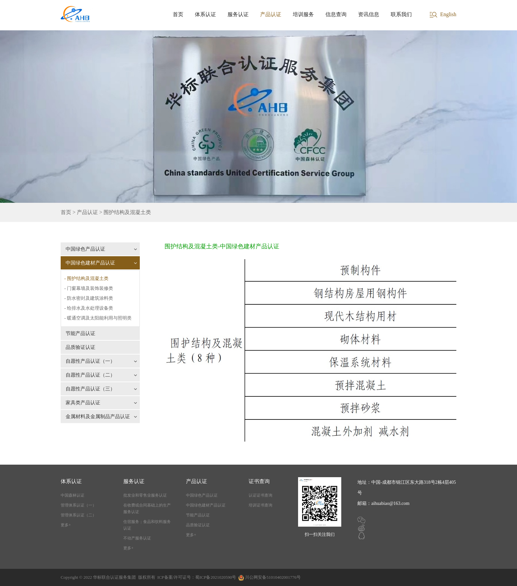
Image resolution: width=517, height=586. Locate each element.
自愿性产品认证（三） (101, 388)
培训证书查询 (260, 505)
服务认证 (238, 14)
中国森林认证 (72, 495)
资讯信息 (368, 14)
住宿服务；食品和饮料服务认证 (147, 525)
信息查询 (336, 14)
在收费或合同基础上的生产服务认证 (147, 508)
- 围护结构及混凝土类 (86, 278)
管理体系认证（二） (78, 515)
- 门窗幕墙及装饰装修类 (88, 288)
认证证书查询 (260, 495)
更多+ (66, 525)
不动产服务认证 (137, 538)
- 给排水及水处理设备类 (88, 308)
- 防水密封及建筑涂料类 (88, 298)
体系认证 (205, 14)
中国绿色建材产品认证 (101, 262)
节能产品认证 (80, 333)
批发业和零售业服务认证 (145, 495)
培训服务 (303, 14)
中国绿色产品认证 (101, 249)
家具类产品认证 (101, 402)
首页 (178, 14)
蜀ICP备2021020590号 (215, 577)
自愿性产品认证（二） (101, 375)
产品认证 (270, 14)
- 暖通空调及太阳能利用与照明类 (98, 318)
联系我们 (401, 14)
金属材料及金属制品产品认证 (101, 416)
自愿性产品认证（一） (101, 361)
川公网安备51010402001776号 (273, 577)
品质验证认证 (80, 347)
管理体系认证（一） (78, 505)
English (448, 14)
